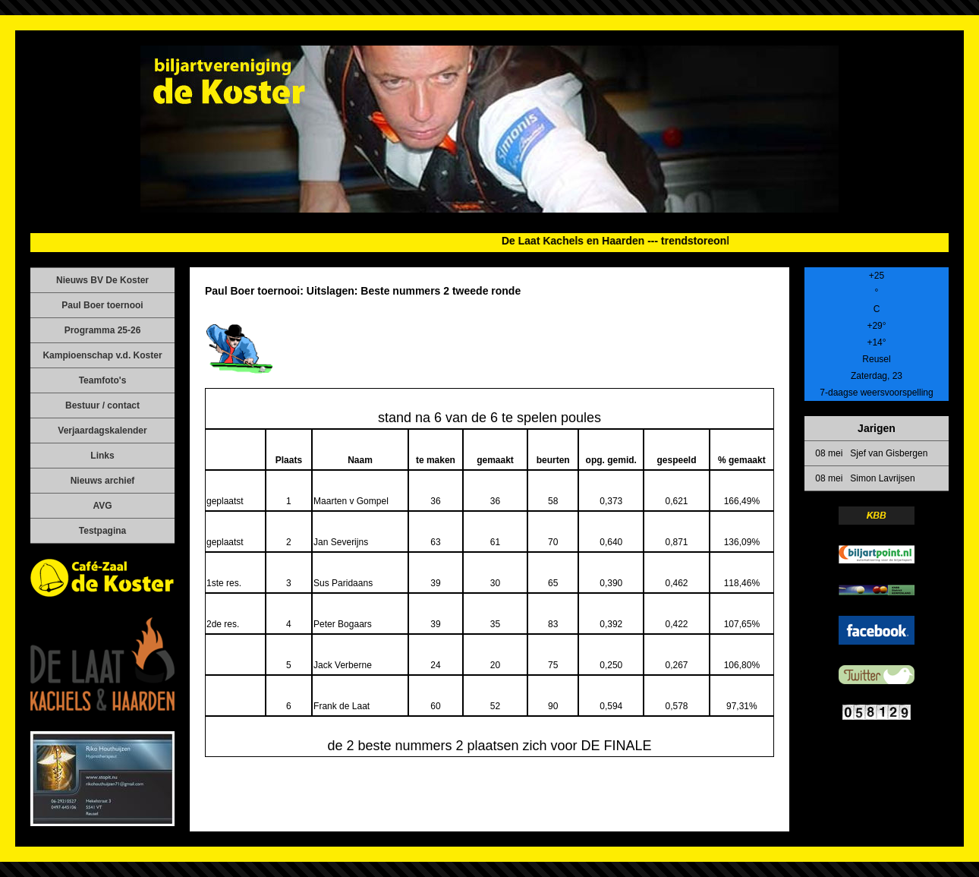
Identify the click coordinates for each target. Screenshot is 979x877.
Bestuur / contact (102, 405)
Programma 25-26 (103, 330)
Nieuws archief (103, 480)
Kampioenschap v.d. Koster (102, 355)
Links (102, 455)
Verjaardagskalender (102, 430)
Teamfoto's (103, 380)
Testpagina (102, 530)
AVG (102, 505)
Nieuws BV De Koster (102, 280)
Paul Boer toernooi (102, 305)
